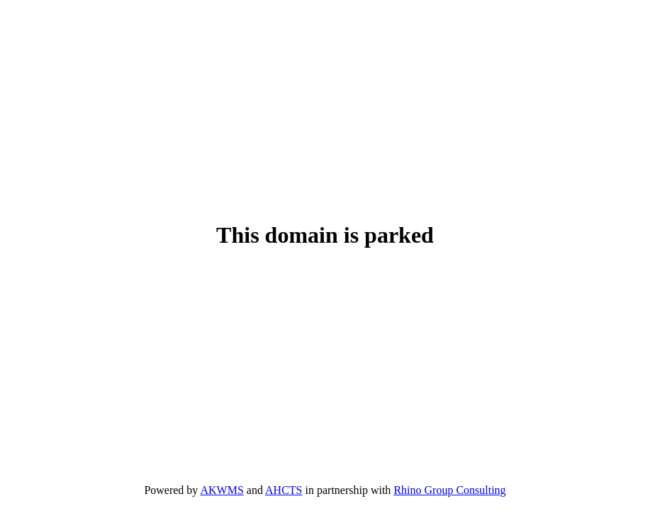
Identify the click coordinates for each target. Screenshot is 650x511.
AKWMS (221, 490)
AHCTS (283, 490)
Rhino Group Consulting (449, 490)
